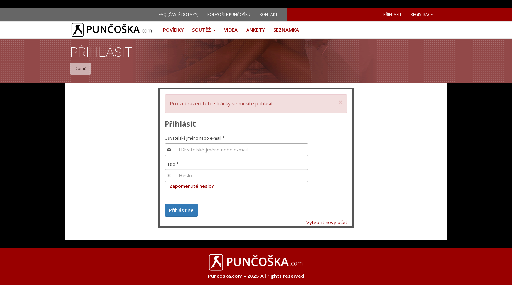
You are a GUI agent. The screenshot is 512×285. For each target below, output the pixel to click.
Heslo (172, 164)
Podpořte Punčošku (228, 14)
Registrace (422, 14)
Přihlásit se (181, 210)
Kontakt (269, 14)
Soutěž (204, 30)
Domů (80, 68)
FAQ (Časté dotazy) (178, 14)
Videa (231, 30)
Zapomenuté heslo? (191, 186)
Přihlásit (392, 14)
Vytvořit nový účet (326, 222)
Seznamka (286, 30)
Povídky (173, 30)
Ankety (255, 30)
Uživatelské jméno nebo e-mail (195, 138)
